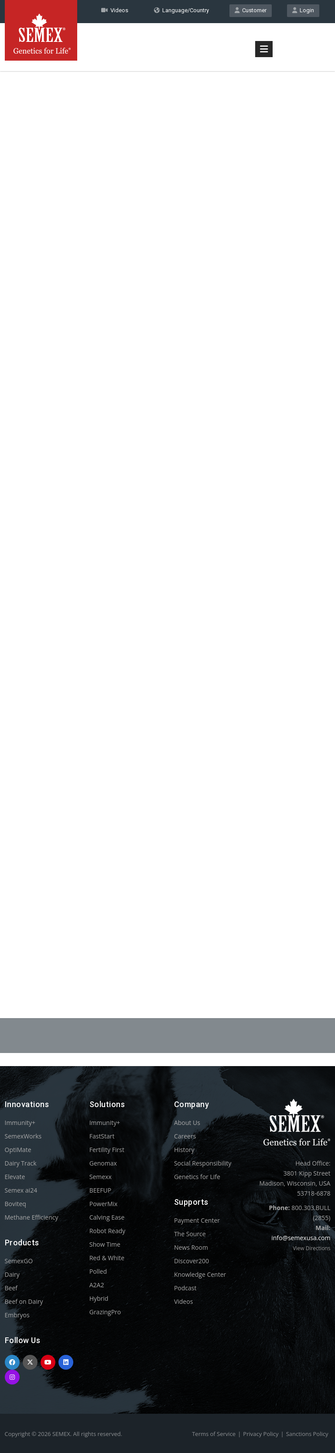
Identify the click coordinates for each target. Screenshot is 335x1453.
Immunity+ (20, 1122)
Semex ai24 (21, 1190)
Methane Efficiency (31, 1217)
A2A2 (96, 1285)
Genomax (103, 1163)
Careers (185, 1136)
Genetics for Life (197, 1177)
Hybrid (99, 1298)
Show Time (104, 1244)
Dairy (12, 1274)
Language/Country (181, 10)
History (184, 1149)
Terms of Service (214, 1434)
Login (303, 10)
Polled (98, 1271)
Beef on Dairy (24, 1301)
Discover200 (191, 1261)
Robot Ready (107, 1231)
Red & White (106, 1258)
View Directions (311, 1248)
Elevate (15, 1177)
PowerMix (103, 1204)
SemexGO (19, 1261)
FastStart (102, 1136)
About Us (187, 1122)
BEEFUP (100, 1190)
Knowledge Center (200, 1274)
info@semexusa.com (300, 1238)
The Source (190, 1234)
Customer (251, 10)
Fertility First (106, 1149)
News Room (191, 1247)
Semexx (100, 1177)
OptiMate (18, 1149)
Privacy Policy (260, 1434)
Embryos (17, 1315)
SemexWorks (23, 1136)
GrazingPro (105, 1312)
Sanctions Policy (307, 1434)
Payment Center (197, 1220)
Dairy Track (21, 1163)
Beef (11, 1288)
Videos (183, 1301)
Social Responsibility (202, 1163)
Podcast (185, 1288)
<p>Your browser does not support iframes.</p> (168, 527)
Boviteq (15, 1204)
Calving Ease (107, 1217)
